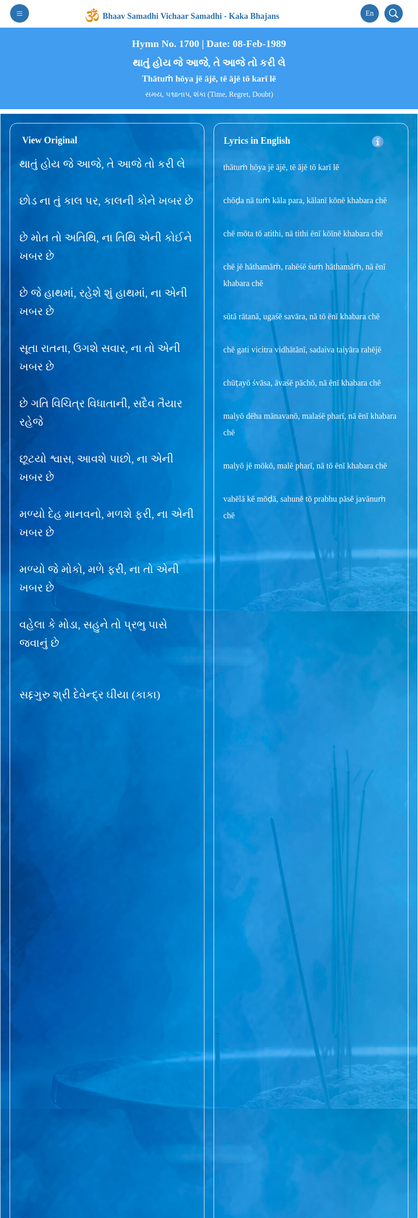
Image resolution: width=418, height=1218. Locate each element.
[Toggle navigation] (19, 13)
